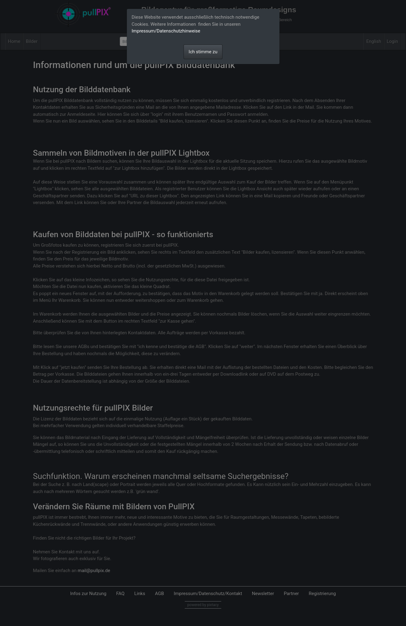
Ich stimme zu (203, 52)
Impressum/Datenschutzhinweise (166, 31)
